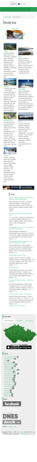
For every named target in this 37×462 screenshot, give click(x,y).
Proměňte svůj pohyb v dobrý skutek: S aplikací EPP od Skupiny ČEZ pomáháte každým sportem (21, 198)
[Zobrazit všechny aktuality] (17, 306)
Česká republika (8, 320)
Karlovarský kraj (9, 366)
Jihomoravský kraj (9, 364)
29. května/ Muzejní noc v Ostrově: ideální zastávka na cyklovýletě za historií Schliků (21, 228)
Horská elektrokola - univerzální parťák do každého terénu (20, 214)
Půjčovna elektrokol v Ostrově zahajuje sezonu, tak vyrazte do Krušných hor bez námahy (20, 242)
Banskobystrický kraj (10, 357)
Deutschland (29, 320)
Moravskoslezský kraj (10, 373)
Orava (19, 56)
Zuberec (6, 155)
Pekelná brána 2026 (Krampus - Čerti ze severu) (20, 294)
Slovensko (20, 320)
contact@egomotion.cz (26, 434)
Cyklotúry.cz (12, 426)
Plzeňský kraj (8, 379)
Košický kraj (7, 368)
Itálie (5, 360)
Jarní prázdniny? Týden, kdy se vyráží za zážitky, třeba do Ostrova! (21, 280)
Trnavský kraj (8, 386)
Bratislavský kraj (9, 358)
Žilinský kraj (7, 394)
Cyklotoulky (7, 17)
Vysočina (6, 390)
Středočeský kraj (9, 383)
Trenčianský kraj (9, 384)
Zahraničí (7, 392)
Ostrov (15, 239)
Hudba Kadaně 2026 (13, 268)
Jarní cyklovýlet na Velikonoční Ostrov (17, 255)
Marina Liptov (15, 29)
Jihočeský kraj (8, 362)
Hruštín (20, 122)
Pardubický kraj (8, 377)
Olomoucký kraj (8, 375)
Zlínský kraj (7, 396)
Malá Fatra (6, 86)
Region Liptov (21, 89)
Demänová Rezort (8, 120)
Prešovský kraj (8, 381)
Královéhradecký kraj (10, 370)
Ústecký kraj (7, 388)
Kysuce (5, 51)
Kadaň (15, 277)
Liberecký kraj (8, 371)
